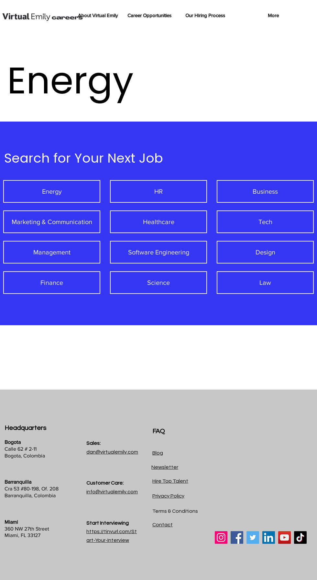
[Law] (265, 282)
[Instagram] (221, 537)
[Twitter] (252, 537)
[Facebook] (237, 537)
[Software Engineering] (158, 252)
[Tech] (265, 221)
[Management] (51, 252)
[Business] (265, 191)
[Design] (265, 252)
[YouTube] (284, 537)
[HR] (158, 191)
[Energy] (51, 191)
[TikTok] (300, 537)
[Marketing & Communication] (51, 221)
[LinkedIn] (268, 537)
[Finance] (51, 282)
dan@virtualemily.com (112, 452)
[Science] (158, 282)
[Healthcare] (158, 221)
